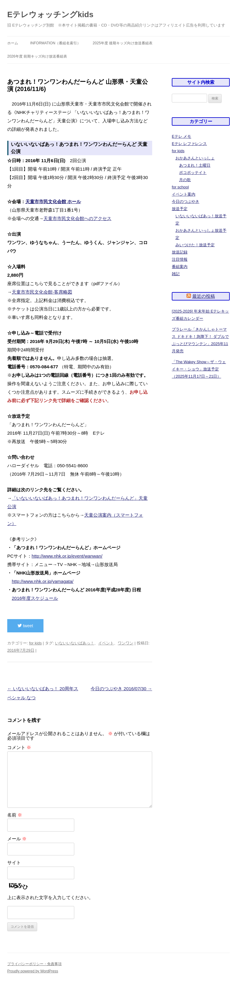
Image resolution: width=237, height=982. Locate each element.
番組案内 (179, 266)
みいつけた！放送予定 (195, 245)
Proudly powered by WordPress (32, 971)
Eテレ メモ (181, 136)
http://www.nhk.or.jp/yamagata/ (42, 581)
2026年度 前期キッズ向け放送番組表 (37, 56)
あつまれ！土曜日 (194, 165)
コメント (19, 747)
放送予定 (179, 208)
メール (17, 838)
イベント (106, 643)
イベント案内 (183, 194)
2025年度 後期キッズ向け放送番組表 (122, 43)
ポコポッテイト (193, 172)
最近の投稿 (203, 296)
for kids (35, 643)
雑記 (176, 274)
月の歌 (185, 180)
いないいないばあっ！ (74, 643)
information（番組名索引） (55, 43)
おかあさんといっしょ (195, 158)
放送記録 (179, 252)
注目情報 (179, 259)
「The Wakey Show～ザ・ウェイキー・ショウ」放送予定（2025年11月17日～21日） (199, 369)
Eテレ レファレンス (189, 143)
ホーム (12, 43)
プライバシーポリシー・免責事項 (34, 964)
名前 (14, 814)
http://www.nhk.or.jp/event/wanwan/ (67, 556)
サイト (14, 862)
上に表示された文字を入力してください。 (50, 897)
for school (180, 187)
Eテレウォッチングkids (50, 14)
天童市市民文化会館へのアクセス (77, 218)
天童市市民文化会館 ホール (53, 201)
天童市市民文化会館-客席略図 (42, 291)
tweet (25, 625)
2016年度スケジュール (35, 598)
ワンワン (125, 643)
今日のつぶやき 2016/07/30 (121, 688)
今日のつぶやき (185, 201)
